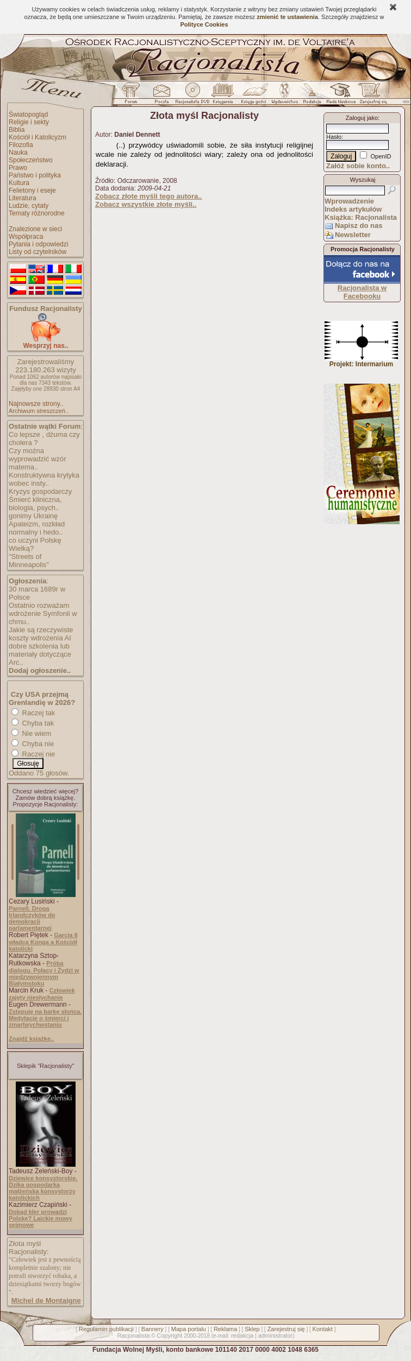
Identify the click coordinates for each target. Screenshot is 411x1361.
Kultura (19, 183)
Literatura (22, 198)
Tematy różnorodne (37, 213)
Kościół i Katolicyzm (37, 137)
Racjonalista (133, 1335)
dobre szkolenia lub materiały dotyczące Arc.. (40, 654)
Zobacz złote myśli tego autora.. (148, 196)
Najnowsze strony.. (36, 404)
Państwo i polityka (35, 175)
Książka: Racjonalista (361, 217)
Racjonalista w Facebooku (362, 292)
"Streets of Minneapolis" (29, 560)
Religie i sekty (29, 122)
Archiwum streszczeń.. (38, 411)
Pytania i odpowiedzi (38, 244)
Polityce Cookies (204, 24)
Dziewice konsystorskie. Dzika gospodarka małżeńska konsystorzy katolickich (43, 1188)
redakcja (242, 1335)
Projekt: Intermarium (361, 361)
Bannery (152, 1329)
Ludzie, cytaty (28, 205)
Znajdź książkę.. (31, 1038)
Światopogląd (28, 114)
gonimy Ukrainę (33, 516)
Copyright (169, 1335)
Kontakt (323, 1329)
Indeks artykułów (353, 209)
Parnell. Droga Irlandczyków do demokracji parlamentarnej (32, 918)
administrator (275, 1335)
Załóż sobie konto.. (358, 166)
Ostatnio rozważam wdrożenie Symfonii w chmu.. (43, 613)
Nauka (18, 152)
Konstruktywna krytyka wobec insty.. (44, 479)
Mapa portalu (188, 1329)
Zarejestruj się (286, 1329)
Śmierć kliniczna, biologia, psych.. (35, 503)
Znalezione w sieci (35, 229)
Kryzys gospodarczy (40, 491)
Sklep (252, 1329)
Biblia (16, 129)
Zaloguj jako (362, 118)
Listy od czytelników (37, 252)
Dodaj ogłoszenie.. (40, 670)
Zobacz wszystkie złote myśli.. (145, 204)
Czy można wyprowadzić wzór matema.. (37, 459)
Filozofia (21, 145)
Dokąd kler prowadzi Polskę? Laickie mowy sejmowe (40, 1218)
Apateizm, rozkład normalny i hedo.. (37, 528)
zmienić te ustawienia (287, 17)
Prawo (18, 167)
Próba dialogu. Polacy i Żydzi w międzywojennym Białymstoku (44, 973)
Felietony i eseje (32, 190)
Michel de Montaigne (46, 1300)
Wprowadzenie (349, 201)
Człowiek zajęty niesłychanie (42, 994)
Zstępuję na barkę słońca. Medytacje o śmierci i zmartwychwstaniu (45, 1018)
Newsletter (353, 235)
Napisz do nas (358, 225)
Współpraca (26, 236)
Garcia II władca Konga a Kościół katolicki (43, 942)
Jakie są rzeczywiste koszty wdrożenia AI (41, 634)
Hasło (333, 136)
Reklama (225, 1329)
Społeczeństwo (31, 160)
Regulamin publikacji (106, 1329)
